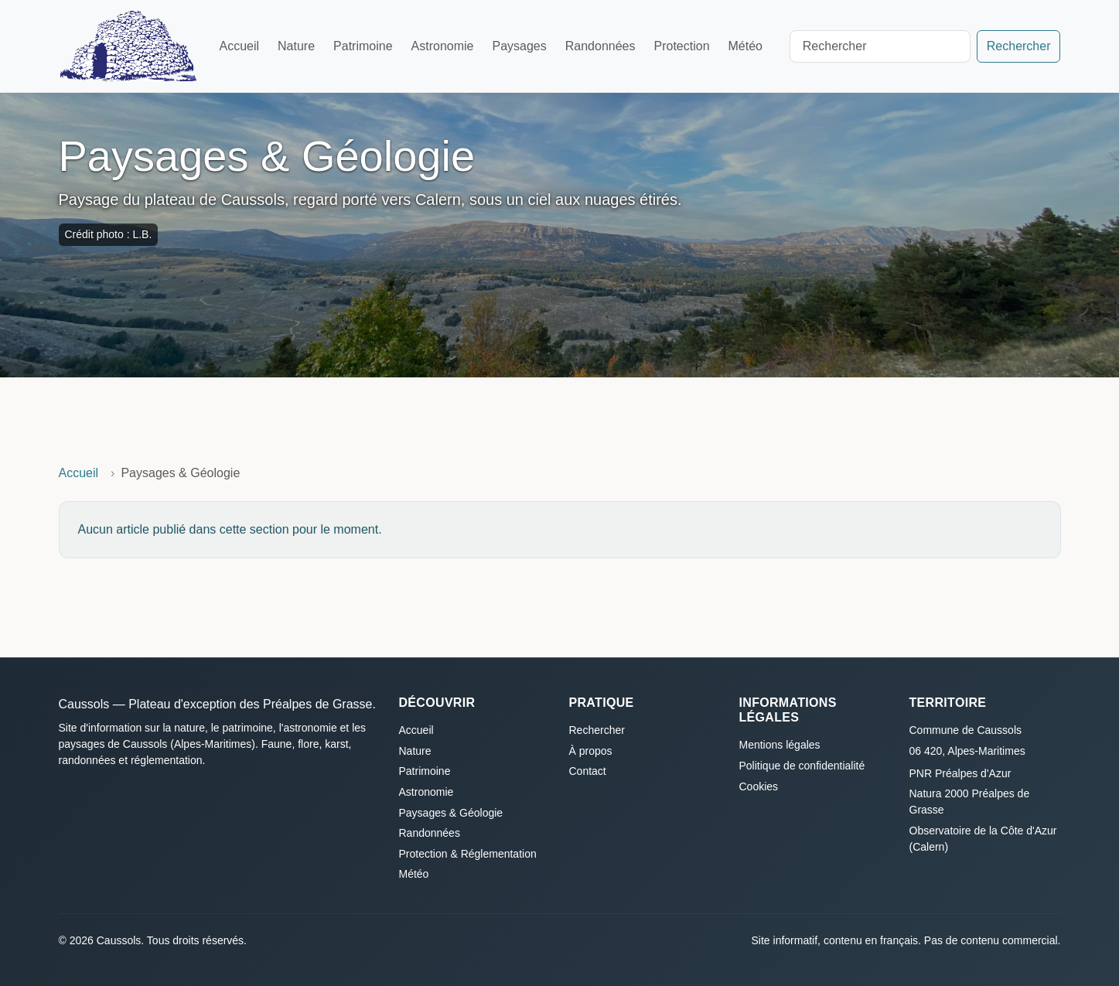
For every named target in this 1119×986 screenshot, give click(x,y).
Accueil (239, 46)
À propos (590, 751)
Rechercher (1019, 46)
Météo (745, 46)
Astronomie (442, 46)
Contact (587, 771)
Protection (681, 46)
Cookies (759, 786)
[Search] (880, 46)
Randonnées (600, 46)
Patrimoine (362, 46)
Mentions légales (779, 745)
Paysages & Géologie (451, 813)
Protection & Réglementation (468, 854)
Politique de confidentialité (802, 765)
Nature (296, 46)
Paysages (519, 46)
